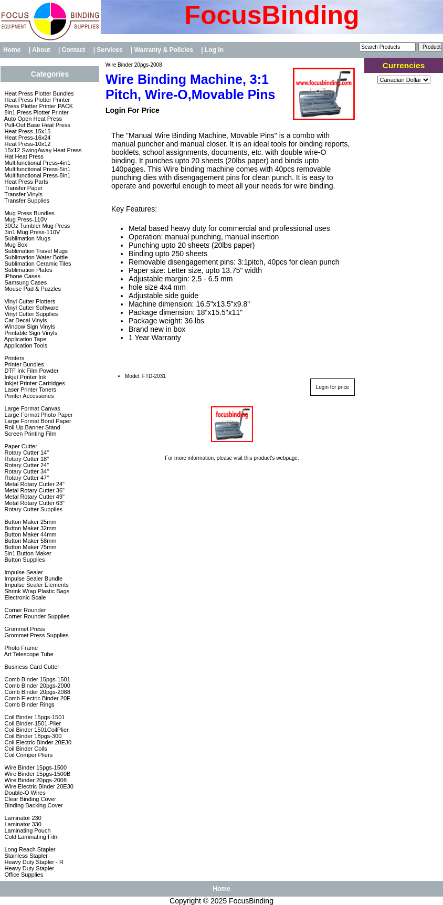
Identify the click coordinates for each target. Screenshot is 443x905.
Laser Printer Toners (29, 389)
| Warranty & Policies (163, 50)
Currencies (404, 65)
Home (11, 50)
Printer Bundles (23, 364)
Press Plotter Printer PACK (38, 106)
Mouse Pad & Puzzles (32, 289)
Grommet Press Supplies (35, 635)
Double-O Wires (24, 793)
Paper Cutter (20, 446)
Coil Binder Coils (25, 748)
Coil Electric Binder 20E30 (37, 742)
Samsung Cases (25, 282)
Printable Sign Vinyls (30, 333)
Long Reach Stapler (29, 849)
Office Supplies (23, 874)
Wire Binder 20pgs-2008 (133, 65)
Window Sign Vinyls (29, 326)
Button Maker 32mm (29, 528)
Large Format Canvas (31, 408)
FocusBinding (251, 901)
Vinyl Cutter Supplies (30, 314)
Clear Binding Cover (29, 799)
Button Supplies (24, 559)
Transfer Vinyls (23, 194)
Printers (13, 358)
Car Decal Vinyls (25, 320)
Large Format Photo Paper (37, 415)
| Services (108, 50)
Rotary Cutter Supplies (32, 509)
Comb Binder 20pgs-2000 (36, 685)
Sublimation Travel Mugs (35, 251)
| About (40, 50)
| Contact (72, 50)
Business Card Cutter (31, 667)
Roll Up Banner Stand (31, 427)
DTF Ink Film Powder (30, 370)
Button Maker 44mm (29, 534)
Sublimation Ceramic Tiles (37, 263)
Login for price (332, 387)
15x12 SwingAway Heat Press (42, 150)
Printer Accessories (28, 396)
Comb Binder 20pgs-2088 (36, 692)
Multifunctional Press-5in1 (36, 169)
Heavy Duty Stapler (28, 868)
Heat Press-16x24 (26, 137)
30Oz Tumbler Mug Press (36, 226)
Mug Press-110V (25, 219)
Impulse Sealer (23, 572)
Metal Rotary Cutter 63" (34, 503)
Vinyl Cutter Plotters (29, 301)
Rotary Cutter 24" (26, 465)
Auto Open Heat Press (32, 118)
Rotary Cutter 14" (26, 452)
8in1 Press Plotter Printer (35, 112)
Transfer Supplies (26, 200)
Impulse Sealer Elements (35, 585)
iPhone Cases (21, 276)
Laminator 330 (22, 824)
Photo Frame (20, 648)
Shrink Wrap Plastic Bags (36, 591)
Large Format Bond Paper (37, 421)
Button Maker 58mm (29, 541)
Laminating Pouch (26, 830)
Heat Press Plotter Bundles (38, 93)
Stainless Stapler (25, 856)
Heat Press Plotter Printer (36, 100)
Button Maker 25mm (29, 522)
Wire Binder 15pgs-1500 (35, 767)
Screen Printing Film (29, 433)
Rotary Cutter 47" (26, 478)
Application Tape (24, 339)
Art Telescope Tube (28, 654)
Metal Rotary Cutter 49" (34, 496)
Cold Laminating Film (30, 837)
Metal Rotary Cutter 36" (34, 490)
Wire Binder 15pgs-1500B (36, 774)
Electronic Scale (24, 597)
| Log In (212, 50)
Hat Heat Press (23, 156)
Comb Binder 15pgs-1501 (36, 679)
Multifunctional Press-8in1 (36, 175)
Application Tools (25, 345)
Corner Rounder (24, 610)
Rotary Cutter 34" (26, 471)
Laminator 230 (22, 818)
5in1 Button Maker (27, 553)
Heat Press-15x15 (26, 131)
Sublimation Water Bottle (35, 257)
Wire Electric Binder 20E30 (38, 786)
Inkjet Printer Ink (24, 377)
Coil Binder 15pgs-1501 (34, 717)
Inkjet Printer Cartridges (34, 383)
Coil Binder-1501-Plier (32, 723)
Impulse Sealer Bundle (32, 578)
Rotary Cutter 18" (26, 459)
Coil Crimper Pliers (27, 755)
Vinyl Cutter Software (30, 307)
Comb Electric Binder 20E (36, 698)
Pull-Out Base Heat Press (36, 125)
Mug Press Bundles (28, 213)
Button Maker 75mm (29, 547)
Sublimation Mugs (26, 238)
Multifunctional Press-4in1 (36, 163)
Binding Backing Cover (32, 805)
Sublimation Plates (27, 270)
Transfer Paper (23, 188)
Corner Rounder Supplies (36, 616)
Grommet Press (24, 629)
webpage (287, 458)
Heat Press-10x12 (26, 144)
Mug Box (15, 244)
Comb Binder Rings (28, 704)
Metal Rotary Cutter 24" (34, 484)
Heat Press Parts (25, 181)
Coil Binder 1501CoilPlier (35, 730)
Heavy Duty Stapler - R (33, 862)
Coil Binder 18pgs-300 (32, 736)
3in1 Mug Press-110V (31, 232)
